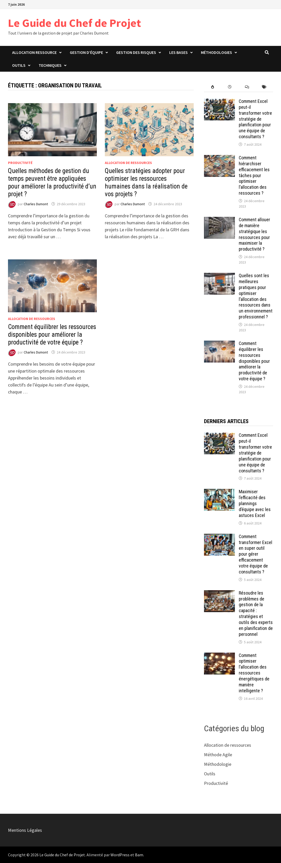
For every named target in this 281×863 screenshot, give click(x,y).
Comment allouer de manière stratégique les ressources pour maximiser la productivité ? (254, 234)
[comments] (247, 87)
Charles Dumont (36, 204)
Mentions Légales (25, 830)
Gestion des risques (136, 52)
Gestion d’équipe (86, 52)
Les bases (178, 52)
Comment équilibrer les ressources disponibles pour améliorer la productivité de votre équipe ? (52, 334)
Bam (139, 854)
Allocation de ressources (128, 162)
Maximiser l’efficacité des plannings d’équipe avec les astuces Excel (255, 503)
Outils (18, 65)
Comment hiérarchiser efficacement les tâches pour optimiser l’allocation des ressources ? (254, 175)
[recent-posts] (230, 87)
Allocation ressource (34, 52)
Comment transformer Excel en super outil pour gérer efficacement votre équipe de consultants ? (255, 554)
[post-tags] (264, 87)
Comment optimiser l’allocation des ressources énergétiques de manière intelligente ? (254, 673)
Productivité (20, 162)
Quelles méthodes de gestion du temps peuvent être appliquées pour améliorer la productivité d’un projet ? (52, 182)
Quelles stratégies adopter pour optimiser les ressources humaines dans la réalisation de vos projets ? (146, 182)
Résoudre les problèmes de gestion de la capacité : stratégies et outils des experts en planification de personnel (256, 613)
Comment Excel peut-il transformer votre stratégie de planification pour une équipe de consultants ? (255, 118)
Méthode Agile (218, 755)
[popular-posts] (212, 87)
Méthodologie (217, 764)
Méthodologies (216, 52)
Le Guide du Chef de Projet (74, 23)
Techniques (50, 65)
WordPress (120, 854)
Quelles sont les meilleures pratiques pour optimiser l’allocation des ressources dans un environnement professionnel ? (256, 296)
